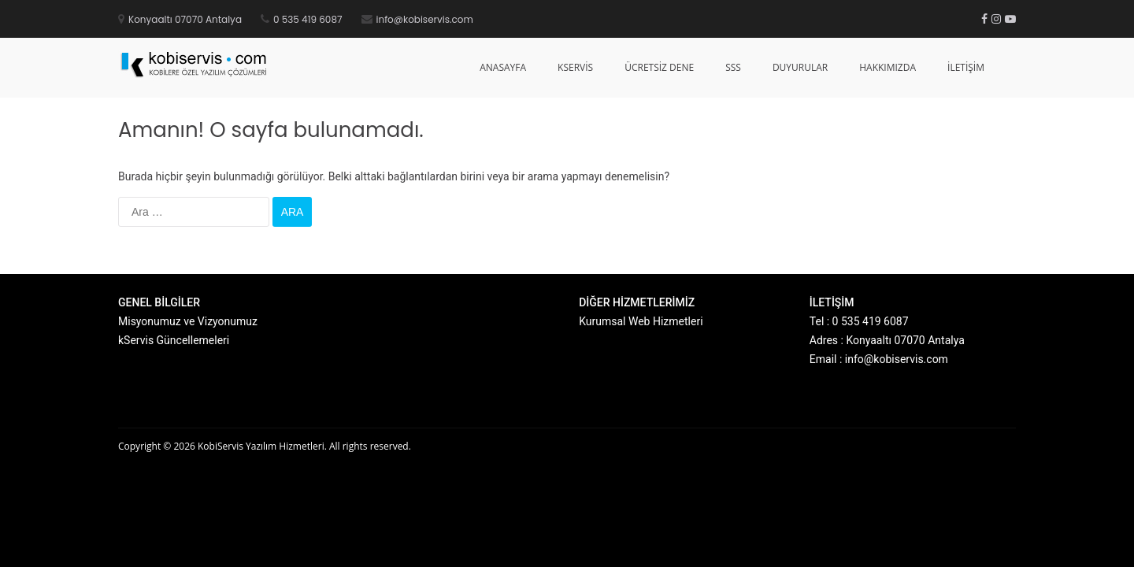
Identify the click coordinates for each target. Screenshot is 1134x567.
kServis (575, 67)
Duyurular (800, 67)
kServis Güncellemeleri (173, 340)
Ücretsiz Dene (659, 67)
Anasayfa (503, 67)
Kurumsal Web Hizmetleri (640, 321)
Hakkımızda (887, 67)
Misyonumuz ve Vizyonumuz (188, 321)
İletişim (965, 67)
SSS (733, 67)
